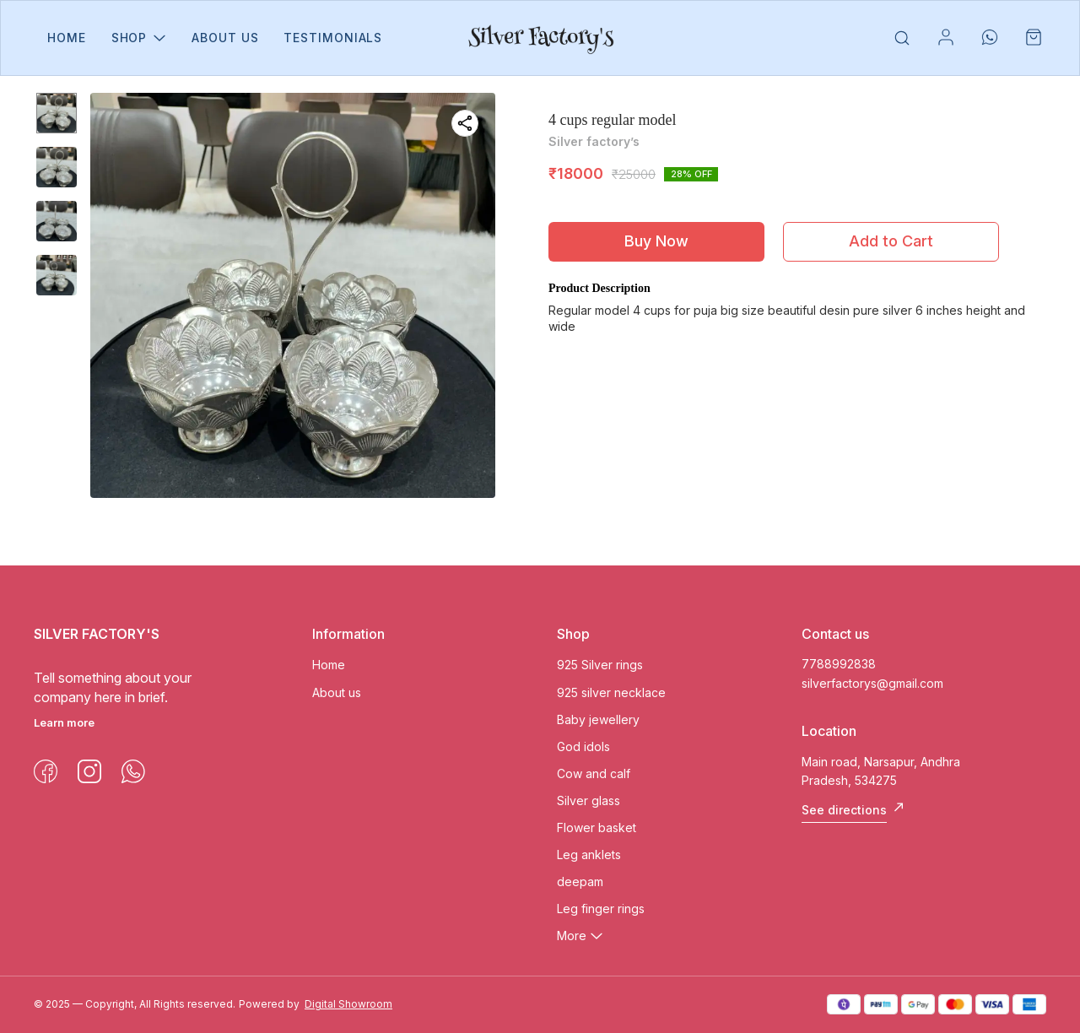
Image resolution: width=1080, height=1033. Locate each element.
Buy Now (656, 241)
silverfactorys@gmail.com (872, 683)
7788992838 (839, 664)
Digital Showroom (348, 1004)
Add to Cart (891, 241)
